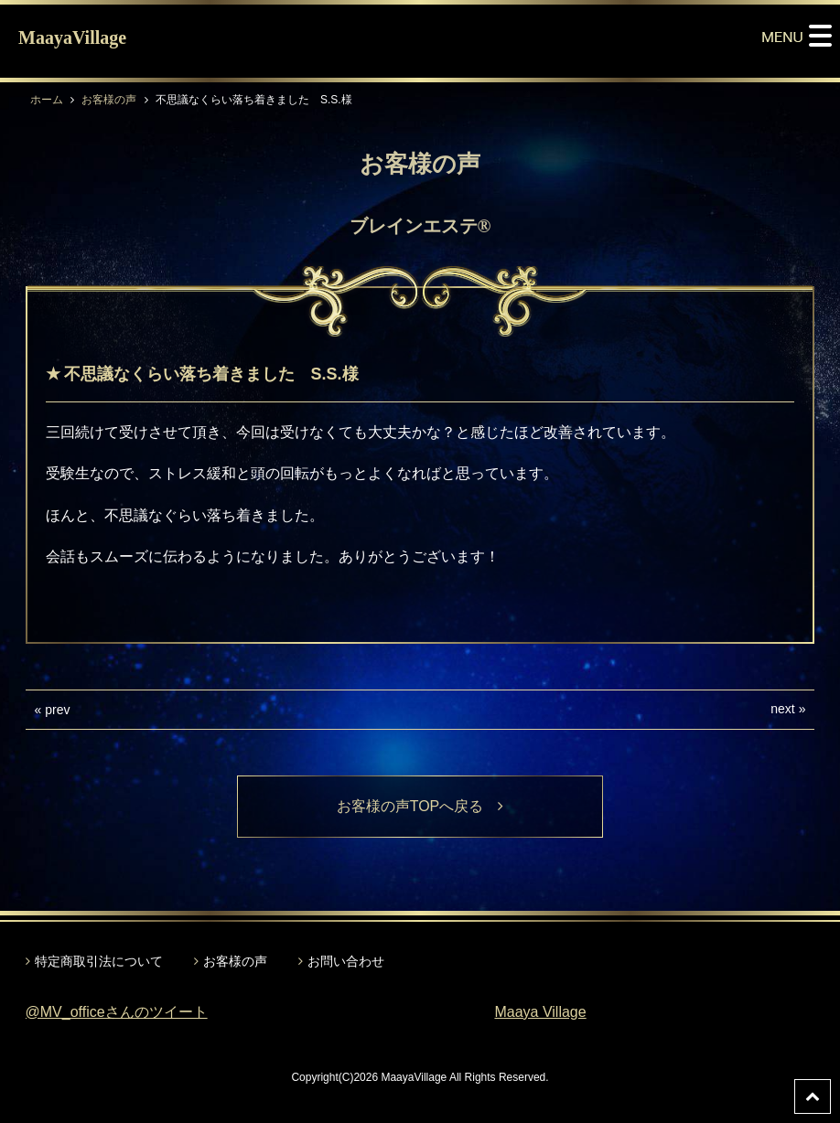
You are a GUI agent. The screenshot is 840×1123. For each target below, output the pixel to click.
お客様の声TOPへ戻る (420, 806)
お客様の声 (108, 99)
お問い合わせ (345, 961)
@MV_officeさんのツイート (117, 1012)
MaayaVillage (72, 37)
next (782, 708)
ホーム (46, 99)
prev (57, 709)
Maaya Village (540, 1012)
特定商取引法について (99, 961)
